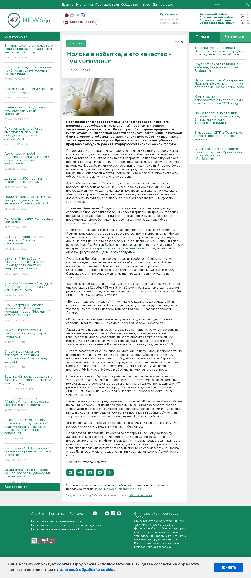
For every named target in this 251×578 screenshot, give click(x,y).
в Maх (137, 489)
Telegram (113, 513)
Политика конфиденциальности (56, 521)
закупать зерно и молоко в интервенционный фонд (118, 248)
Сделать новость (83, 22)
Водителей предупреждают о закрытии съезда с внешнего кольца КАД (29, 382)
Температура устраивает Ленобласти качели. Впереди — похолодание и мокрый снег (219, 51)
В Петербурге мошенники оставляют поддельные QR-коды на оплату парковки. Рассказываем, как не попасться (29, 429)
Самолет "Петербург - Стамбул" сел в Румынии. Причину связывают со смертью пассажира (29, 266)
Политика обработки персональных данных (66, 525)
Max (119, 513)
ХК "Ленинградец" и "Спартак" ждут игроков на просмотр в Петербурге (29, 404)
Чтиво (145, 4)
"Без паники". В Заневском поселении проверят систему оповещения (29, 454)
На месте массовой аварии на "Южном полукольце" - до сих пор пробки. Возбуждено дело (219, 83)
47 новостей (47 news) (153, 514)
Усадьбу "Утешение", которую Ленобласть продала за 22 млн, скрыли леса (29, 289)
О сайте (37, 513)
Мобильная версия (67, 15)
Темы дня (204, 37)
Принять (228, 567)
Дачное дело (163, 4)
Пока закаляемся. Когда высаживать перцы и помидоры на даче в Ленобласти (29, 136)
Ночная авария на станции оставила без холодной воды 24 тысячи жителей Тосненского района (218, 118)
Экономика (84, 4)
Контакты (57, 513)
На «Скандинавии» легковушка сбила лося (29, 223)
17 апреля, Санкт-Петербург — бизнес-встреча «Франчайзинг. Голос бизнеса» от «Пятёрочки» (219, 154)
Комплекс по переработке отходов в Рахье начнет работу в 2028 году (219, 100)
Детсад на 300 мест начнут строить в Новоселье (29, 183)
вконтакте (72, 15)
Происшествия (107, 4)
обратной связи (140, 495)
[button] (70, 472)
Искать (247, 4)
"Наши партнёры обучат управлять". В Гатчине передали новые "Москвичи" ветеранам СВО (29, 313)
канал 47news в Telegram (112, 489)
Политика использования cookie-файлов (63, 529)
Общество (129, 4)
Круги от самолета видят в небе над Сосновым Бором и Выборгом (217, 67)
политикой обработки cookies (86, 570)
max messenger (83, 15)
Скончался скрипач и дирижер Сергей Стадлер (29, 93)
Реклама (76, 513)
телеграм (77, 15)
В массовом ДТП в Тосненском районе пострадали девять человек (219, 136)
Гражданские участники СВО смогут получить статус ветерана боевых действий (29, 203)
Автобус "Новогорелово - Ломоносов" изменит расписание (29, 243)
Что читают (235, 37)
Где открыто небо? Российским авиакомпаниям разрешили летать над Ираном (29, 161)
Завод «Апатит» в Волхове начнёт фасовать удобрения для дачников (29, 476)
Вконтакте (95, 513)
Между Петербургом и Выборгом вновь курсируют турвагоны (29, 336)
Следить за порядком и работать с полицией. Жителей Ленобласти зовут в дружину (29, 359)
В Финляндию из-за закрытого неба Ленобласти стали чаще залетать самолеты (29, 51)
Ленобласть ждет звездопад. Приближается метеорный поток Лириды (29, 73)
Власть (67, 4)
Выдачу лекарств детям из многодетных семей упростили (29, 113)
